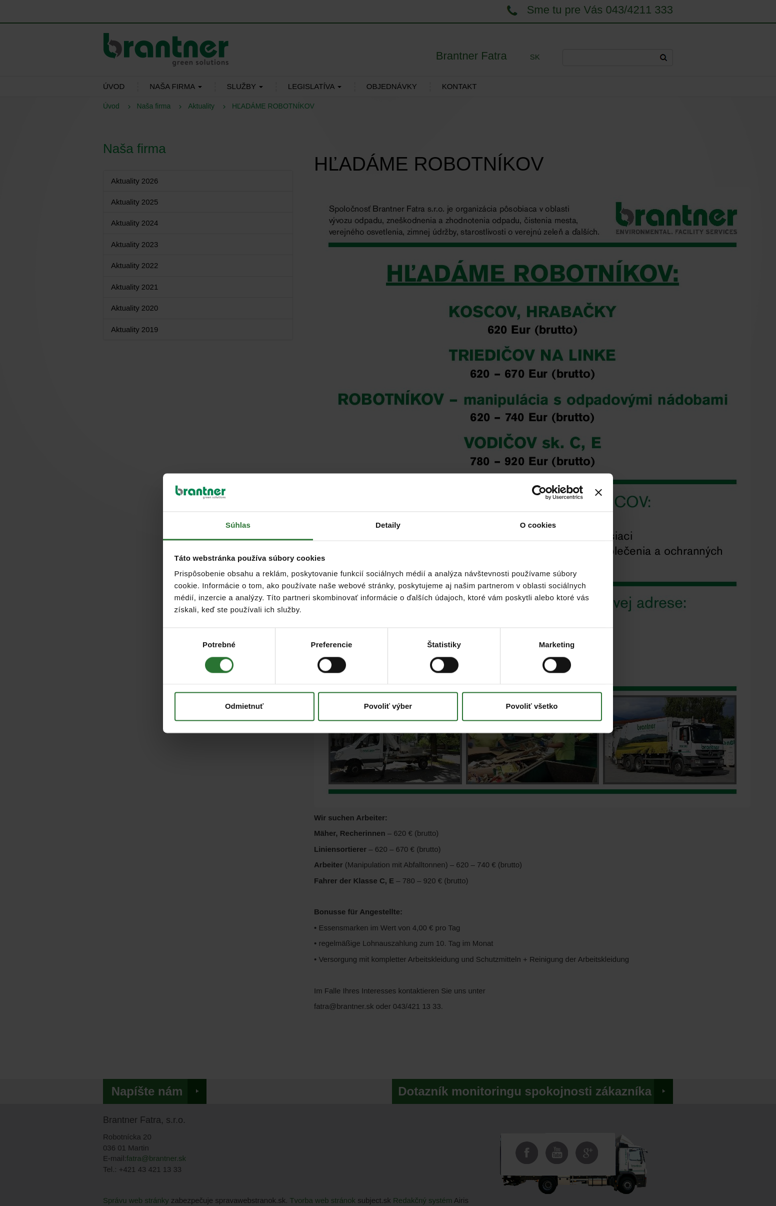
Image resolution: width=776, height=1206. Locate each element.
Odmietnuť (244, 706)
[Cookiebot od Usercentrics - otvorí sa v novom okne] (539, 492)
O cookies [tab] (538, 525)
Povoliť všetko (532, 706)
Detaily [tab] (388, 525)
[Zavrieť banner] (598, 492)
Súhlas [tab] (238, 525)
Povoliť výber (388, 706)
